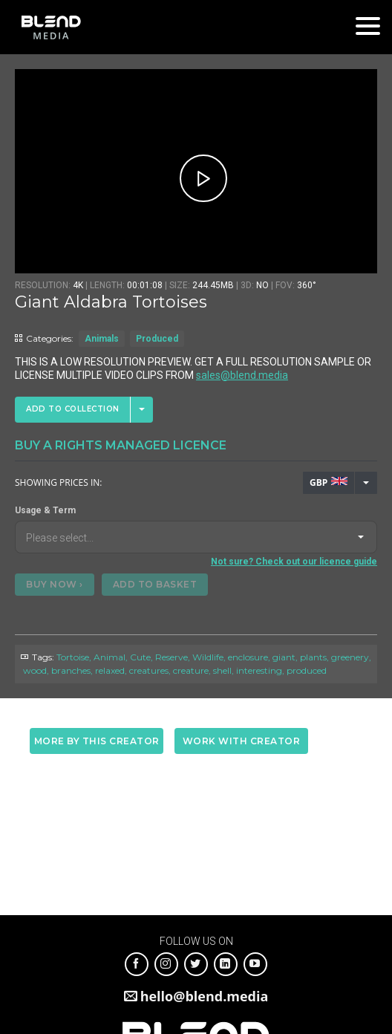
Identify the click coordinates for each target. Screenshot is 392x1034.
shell (222, 670)
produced (307, 670)
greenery (350, 657)
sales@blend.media (242, 375)
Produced (157, 339)
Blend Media (51, 27)
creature (191, 670)
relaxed (110, 670)
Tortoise (72, 657)
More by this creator (97, 741)
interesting (259, 670)
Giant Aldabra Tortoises (111, 302)
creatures (149, 670)
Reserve (171, 657)
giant (283, 657)
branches (71, 670)
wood (35, 670)
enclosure (248, 657)
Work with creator (242, 741)
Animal (109, 657)
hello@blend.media (204, 996)
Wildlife (207, 657)
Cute (140, 657)
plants (313, 657)
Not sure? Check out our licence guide (294, 561)
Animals (102, 339)
